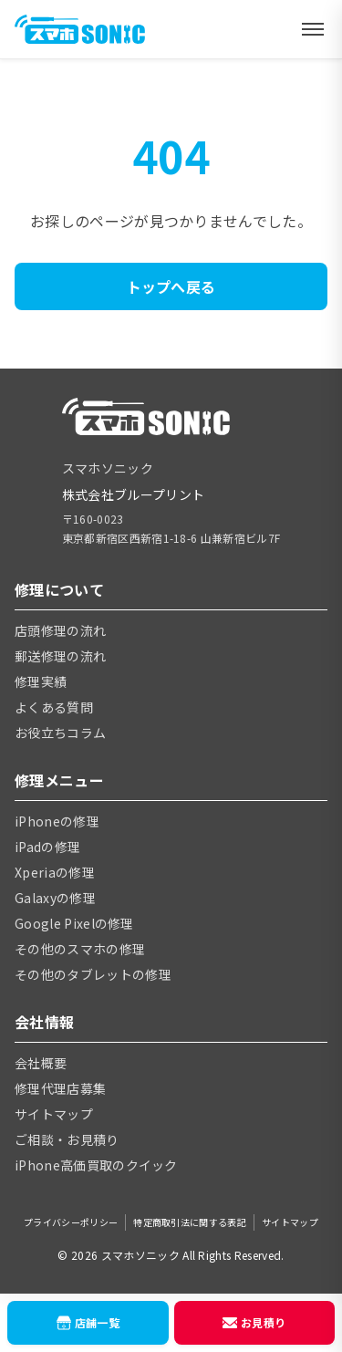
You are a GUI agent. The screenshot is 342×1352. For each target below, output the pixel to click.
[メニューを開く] (312, 29)
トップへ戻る (171, 286)
